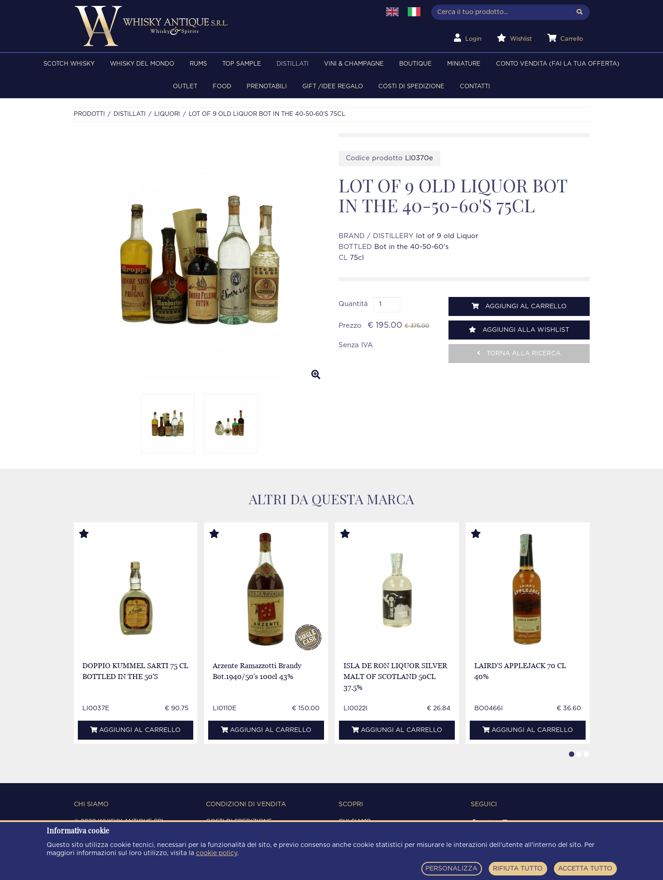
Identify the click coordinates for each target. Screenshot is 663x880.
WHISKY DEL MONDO (142, 64)
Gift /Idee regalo (332, 87)
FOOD (222, 87)
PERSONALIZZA (451, 869)
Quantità (353, 304)
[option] (199, 260)
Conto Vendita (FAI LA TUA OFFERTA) (558, 64)
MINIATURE (464, 64)
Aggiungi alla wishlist (519, 329)
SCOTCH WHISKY (69, 64)
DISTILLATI (293, 64)
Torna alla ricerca (519, 353)
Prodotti (89, 114)
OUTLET (185, 87)
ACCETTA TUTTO (585, 869)
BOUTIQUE (415, 64)
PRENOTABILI (267, 87)
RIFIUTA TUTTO (518, 869)
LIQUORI (167, 114)
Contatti (475, 87)
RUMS (198, 64)
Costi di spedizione (411, 87)
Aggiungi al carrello (519, 306)
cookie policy (216, 853)
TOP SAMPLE (241, 64)
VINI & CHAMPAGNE (354, 64)
